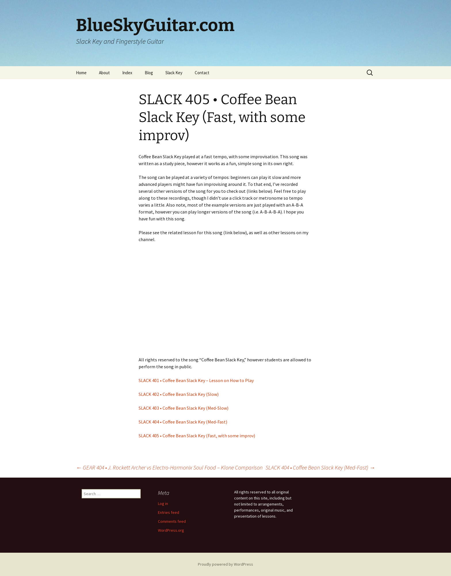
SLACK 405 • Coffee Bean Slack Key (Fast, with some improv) (197, 435)
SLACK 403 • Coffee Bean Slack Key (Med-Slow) (183, 408)
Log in (163, 503)
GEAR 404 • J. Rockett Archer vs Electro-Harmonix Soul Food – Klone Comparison (169, 467)
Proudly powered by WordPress (225, 564)
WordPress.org (171, 530)
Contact (202, 72)
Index (127, 72)
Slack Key (173, 72)
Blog (149, 72)
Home (81, 72)
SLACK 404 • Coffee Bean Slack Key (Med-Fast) (183, 422)
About (104, 72)
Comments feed (172, 521)
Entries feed (168, 512)
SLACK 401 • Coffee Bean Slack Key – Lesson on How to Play (196, 380)
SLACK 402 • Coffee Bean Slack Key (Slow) (179, 394)
